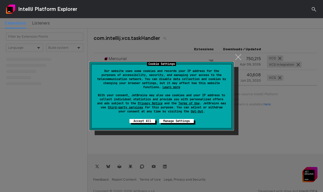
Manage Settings (176, 121)
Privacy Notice (150, 103)
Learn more (171, 87)
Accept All (142, 121)
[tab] (15, 23)
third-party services (125, 107)
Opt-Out (197, 111)
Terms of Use (189, 103)
